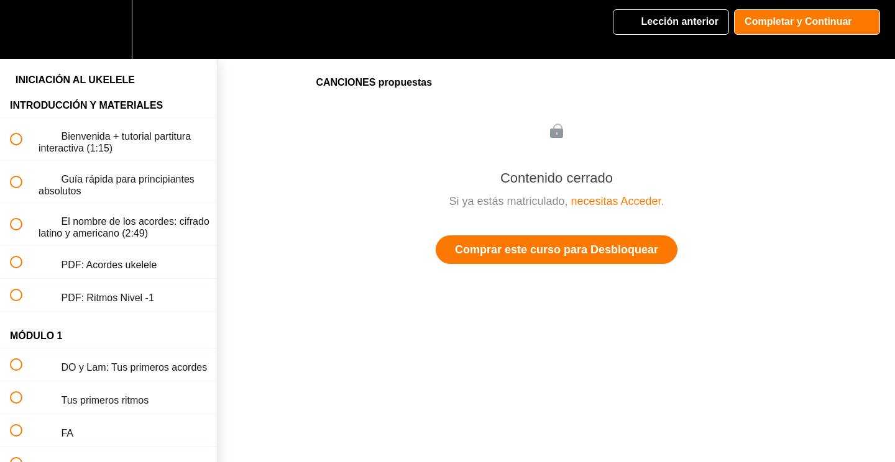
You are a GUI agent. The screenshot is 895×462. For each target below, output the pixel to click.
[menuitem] (109, 29)
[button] (23, 29)
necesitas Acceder (616, 201)
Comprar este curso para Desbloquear (556, 249)
